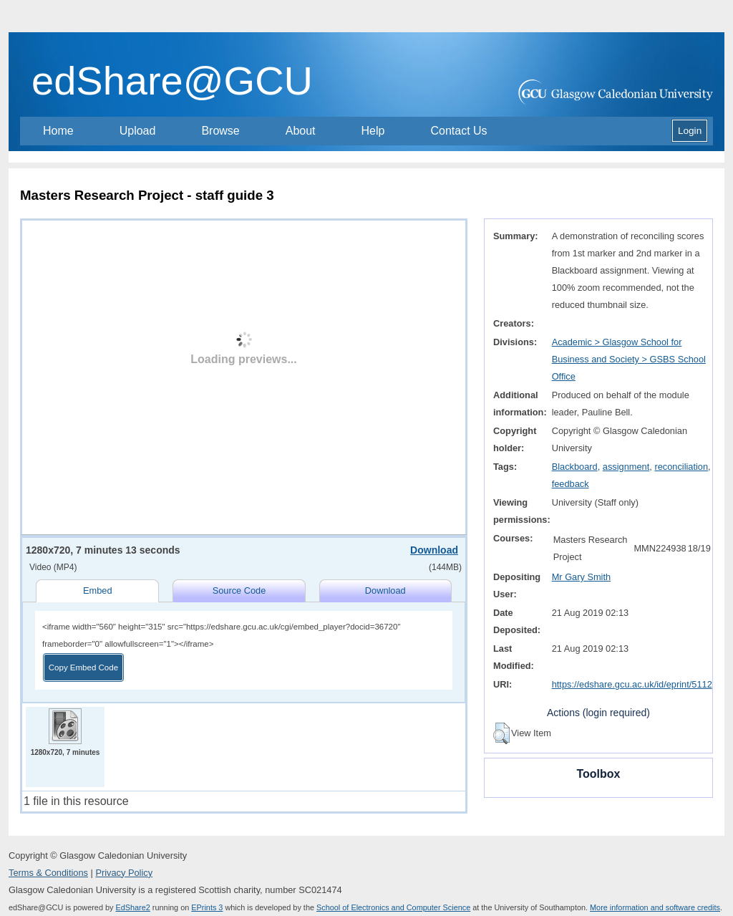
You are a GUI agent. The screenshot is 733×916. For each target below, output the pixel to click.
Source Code (239, 590)
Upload (138, 131)
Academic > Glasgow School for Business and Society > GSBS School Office (629, 359)
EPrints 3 (207, 907)
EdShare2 (132, 907)
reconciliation (681, 466)
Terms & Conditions (48, 872)
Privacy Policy (123, 872)
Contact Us (458, 131)
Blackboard (575, 466)
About (301, 131)
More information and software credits (655, 907)
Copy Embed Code (83, 667)
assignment (626, 466)
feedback (570, 483)
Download (434, 550)
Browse (220, 131)
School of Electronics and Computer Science (393, 907)
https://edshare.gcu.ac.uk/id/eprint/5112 (632, 684)
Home (58, 131)
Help (373, 131)
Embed (97, 590)
